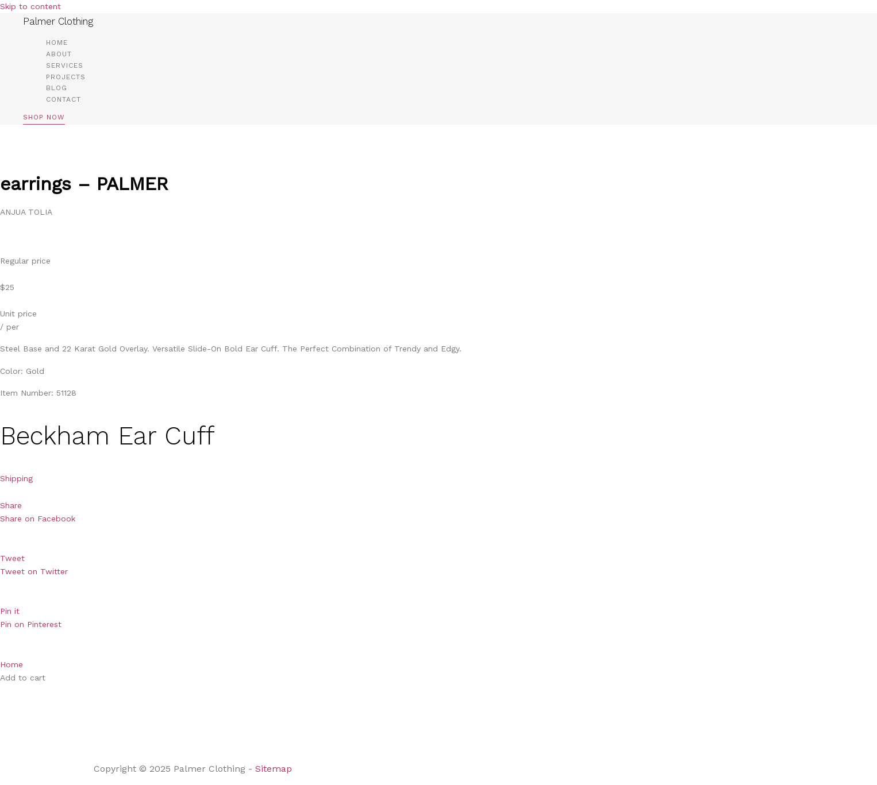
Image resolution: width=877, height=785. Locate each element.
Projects (66, 77)
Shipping (16, 478)
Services (64, 65)
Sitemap (275, 768)
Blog (56, 88)
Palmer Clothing (58, 21)
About (59, 54)
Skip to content (30, 6)
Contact (63, 99)
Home (57, 42)
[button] (44, 119)
